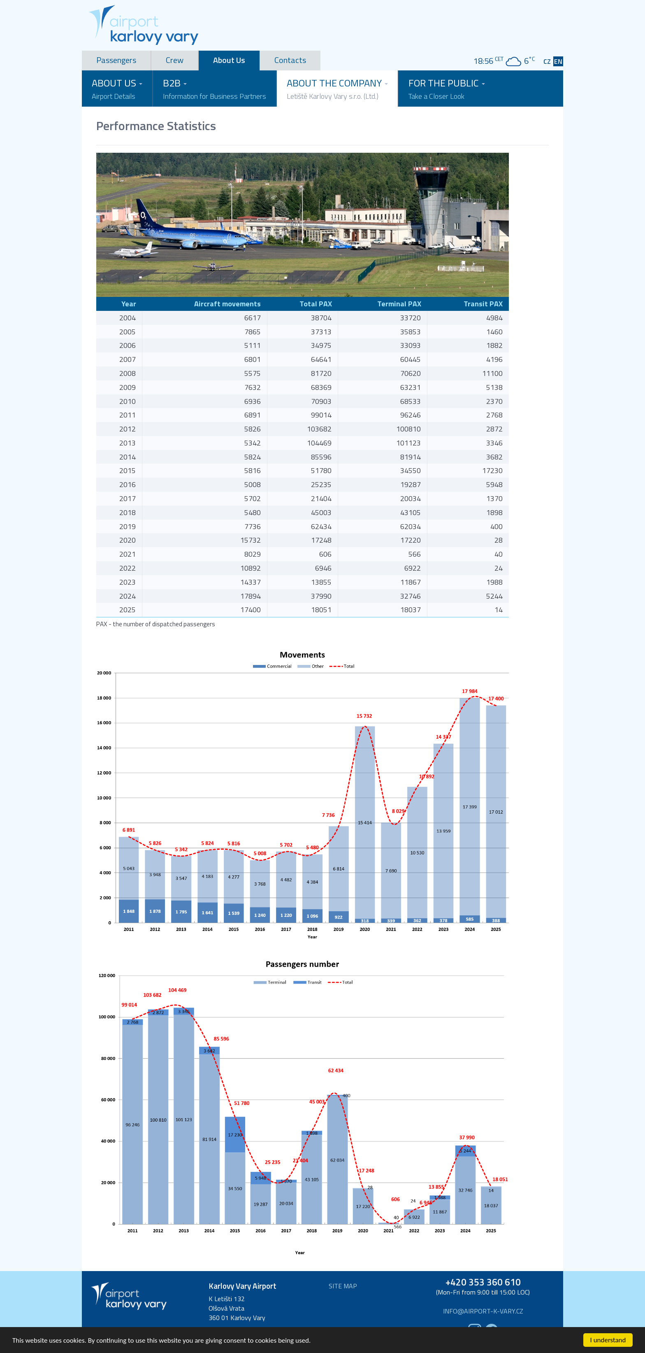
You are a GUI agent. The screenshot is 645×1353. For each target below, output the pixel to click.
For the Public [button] (446, 88)
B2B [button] (214, 88)
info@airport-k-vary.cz (483, 1311)
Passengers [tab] (116, 60)
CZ (547, 61)
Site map (343, 1286)
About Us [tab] (229, 60)
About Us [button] (117, 88)
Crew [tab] (174, 60)
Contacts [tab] (290, 60)
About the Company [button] (337, 88)
